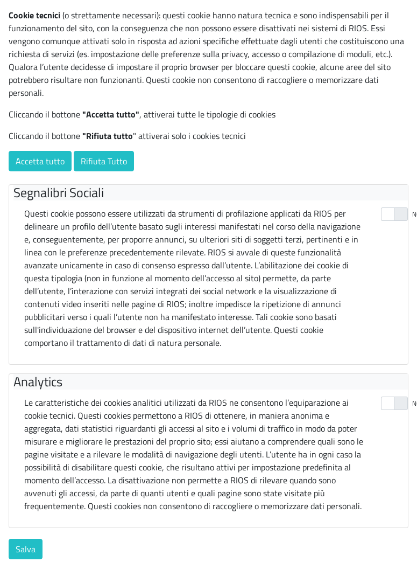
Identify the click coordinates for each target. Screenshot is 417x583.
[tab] (210, 192)
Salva (26, 549)
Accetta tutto (40, 161)
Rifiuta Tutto (104, 161)
